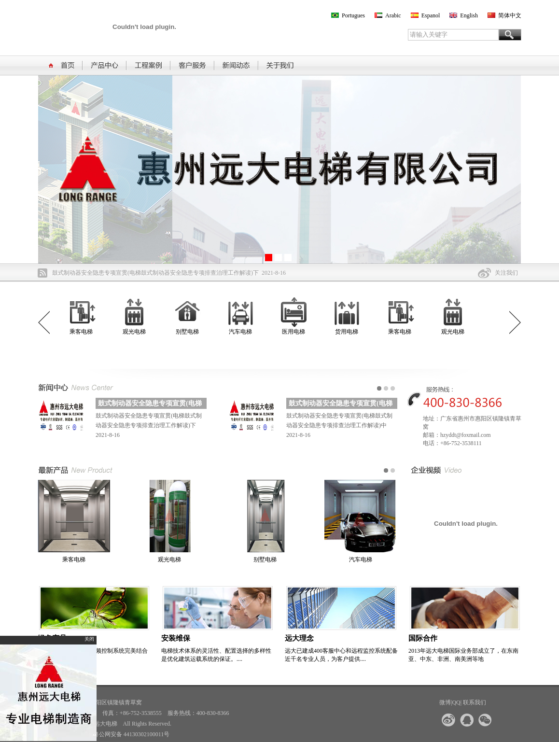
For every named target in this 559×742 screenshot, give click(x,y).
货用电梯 (348, 331)
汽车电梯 (242, 331)
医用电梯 (295, 331)
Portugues (353, 15)
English (469, 15)
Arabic (393, 15)
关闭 (90, 639)
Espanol (430, 15)
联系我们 (474, 702)
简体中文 (509, 15)
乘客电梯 (83, 331)
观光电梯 (136, 331)
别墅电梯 (189, 331)
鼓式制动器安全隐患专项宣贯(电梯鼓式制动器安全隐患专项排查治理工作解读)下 (155, 272)
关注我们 (506, 272)
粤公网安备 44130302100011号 (131, 734)
